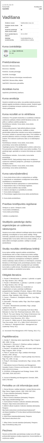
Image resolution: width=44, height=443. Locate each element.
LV (3, 5)
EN (5, 5)
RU (8, 5)
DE (10, 5)
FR (12, 5)
